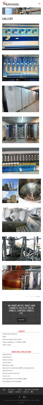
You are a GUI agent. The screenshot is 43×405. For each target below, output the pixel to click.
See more (22, 320)
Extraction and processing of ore (11, 373)
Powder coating (7, 345)
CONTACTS (26, 392)
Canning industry (7, 357)
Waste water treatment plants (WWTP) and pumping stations (18, 368)
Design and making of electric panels (12, 339)
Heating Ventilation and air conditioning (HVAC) (15, 379)
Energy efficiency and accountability (12, 381)
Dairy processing (7, 354)
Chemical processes (7, 370)
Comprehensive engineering (10, 334)
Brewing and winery (8, 360)
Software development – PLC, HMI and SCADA (14, 342)
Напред (38, 296)
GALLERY (10, 392)
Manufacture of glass (8, 365)
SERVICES (19, 390)
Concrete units (6, 376)
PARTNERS (18, 392)
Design (4, 336)
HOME (3, 390)
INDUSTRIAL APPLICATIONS (32, 390)
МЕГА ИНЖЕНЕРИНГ (23, 400)
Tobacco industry (7, 362)
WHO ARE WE (11, 390)
